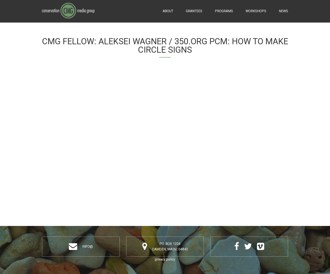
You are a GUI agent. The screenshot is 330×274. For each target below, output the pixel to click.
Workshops (256, 11)
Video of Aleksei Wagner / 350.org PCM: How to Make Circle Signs (165, 139)
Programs (224, 11)
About (168, 11)
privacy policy (165, 259)
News (283, 11)
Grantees (194, 11)
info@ (87, 246)
